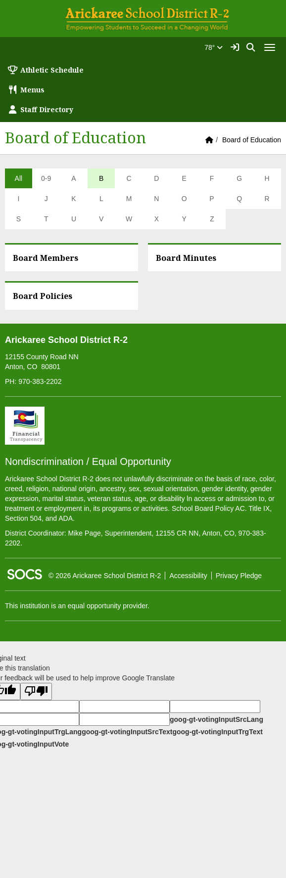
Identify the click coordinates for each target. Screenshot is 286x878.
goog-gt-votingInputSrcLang (216, 719)
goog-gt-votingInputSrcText (127, 732)
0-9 (46, 178)
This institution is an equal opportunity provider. (77, 606)
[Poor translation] (36, 691)
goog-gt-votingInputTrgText (217, 732)
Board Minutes (186, 257)
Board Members (45, 257)
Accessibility (188, 576)
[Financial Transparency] (25, 425)
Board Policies (42, 296)
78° (213, 47)
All (19, 178)
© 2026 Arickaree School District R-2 (104, 576)
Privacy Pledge (239, 576)
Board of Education (251, 140)
